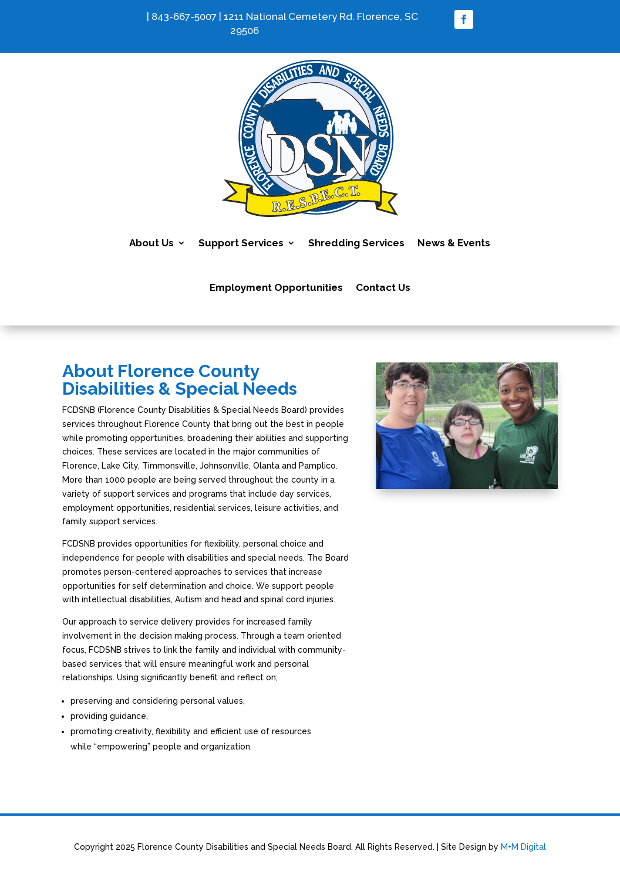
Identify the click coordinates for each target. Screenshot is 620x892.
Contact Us (383, 287)
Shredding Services (356, 243)
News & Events (453, 243)
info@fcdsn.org (107, 16)
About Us (151, 243)
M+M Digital (523, 847)
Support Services (241, 243)
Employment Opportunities (276, 287)
